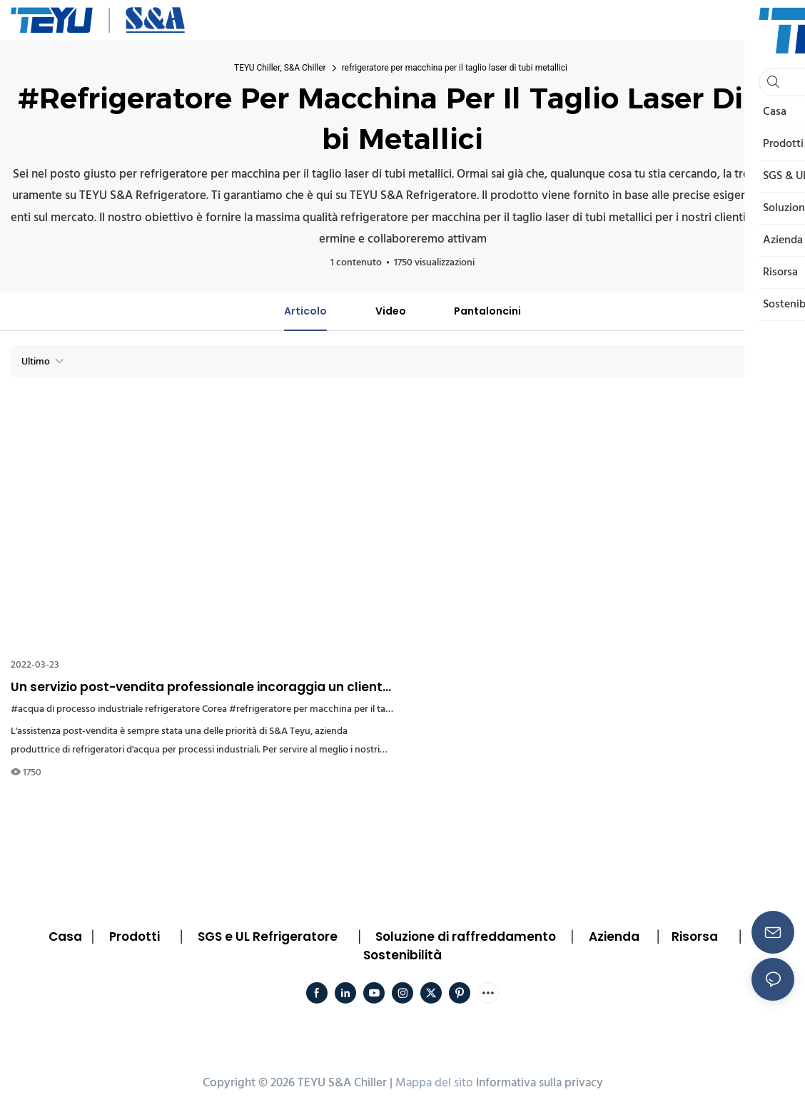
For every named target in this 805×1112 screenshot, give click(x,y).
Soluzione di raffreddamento (465, 936)
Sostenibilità (402, 955)
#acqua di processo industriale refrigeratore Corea (119, 709)
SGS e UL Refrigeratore (268, 936)
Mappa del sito (434, 1083)
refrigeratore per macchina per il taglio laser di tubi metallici (454, 68)
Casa (65, 936)
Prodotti (134, 936)
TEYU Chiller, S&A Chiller (280, 68)
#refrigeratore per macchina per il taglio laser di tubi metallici (359, 709)
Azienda (614, 936)
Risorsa (695, 936)
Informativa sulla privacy (539, 1083)
